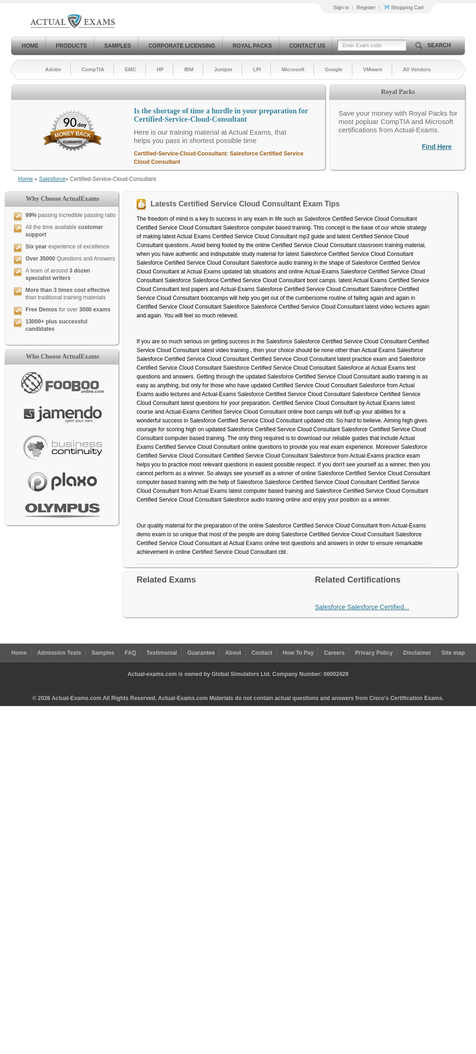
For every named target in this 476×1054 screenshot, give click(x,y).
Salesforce (52, 179)
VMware (372, 69)
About (233, 653)
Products (71, 46)
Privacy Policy (374, 653)
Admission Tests (59, 653)
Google (334, 69)
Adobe (53, 69)
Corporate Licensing (181, 46)
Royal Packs (252, 46)
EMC (130, 69)
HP (160, 69)
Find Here (437, 146)
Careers (334, 653)
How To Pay (297, 653)
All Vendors (417, 69)
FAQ (130, 653)
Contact (261, 653)
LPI (257, 69)
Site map (453, 653)
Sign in (341, 7)
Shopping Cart (403, 7)
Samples (117, 46)
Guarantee (201, 653)
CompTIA (92, 69)
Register (366, 7)
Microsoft (293, 69)
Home (30, 46)
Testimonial (161, 653)
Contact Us (307, 46)
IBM (189, 69)
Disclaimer (417, 653)
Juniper (223, 69)
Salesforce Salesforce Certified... (362, 607)
